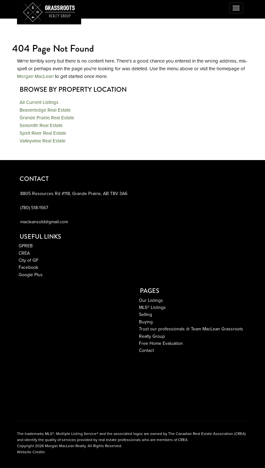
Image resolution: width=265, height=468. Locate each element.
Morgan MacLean (35, 76)
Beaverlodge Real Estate (45, 110)
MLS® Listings (152, 307)
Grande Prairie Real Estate (47, 117)
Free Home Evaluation (161, 343)
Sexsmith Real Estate (41, 125)
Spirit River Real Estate (43, 133)
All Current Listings (39, 102)
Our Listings (151, 300)
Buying (146, 322)
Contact (146, 350)
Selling (145, 314)
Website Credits (31, 452)
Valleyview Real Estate (42, 140)
